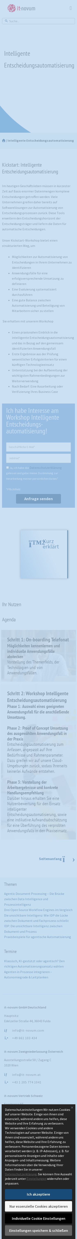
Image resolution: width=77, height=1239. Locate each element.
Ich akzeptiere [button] (38, 1194)
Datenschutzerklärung (21, 1174)
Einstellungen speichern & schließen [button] (38, 1230)
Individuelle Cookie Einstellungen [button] (38, 1218)
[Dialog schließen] (72, 1107)
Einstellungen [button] (36, 1179)
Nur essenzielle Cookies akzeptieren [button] (38, 1206)
